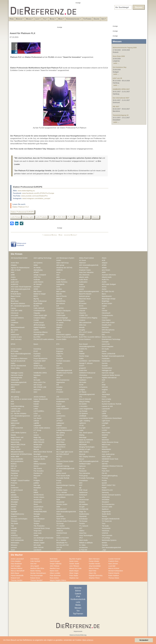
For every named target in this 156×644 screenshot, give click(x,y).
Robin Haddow (113, 575)
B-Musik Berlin (16, 294)
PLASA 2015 (60, 217)
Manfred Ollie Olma (37, 568)
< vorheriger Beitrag (49, 235)
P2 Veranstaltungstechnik (65, 468)
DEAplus (59, 325)
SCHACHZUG (39, 495)
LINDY (13, 425)
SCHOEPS (15, 497)
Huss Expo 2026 (119, 56)
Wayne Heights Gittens (58, 580)
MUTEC (59, 456)
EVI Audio (105, 349)
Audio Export (60, 279)
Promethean (83, 480)
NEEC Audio (106, 456)
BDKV (36, 296)
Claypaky (37, 313)
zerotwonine (83, 547)
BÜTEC (36, 306)
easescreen (15, 334)
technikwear (83, 519)
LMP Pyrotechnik (17, 428)
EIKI (103, 334)
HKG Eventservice (62, 380)
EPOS (13, 344)
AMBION (59, 270)
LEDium (13, 418)
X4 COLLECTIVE (62, 545)
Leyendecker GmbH (86, 418)
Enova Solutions (85, 339)
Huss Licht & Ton (40, 382)
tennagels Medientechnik (110, 519)
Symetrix (14, 516)
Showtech (105, 502)
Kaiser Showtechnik (41, 399)
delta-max (82, 325)
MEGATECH (60, 447)
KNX (12, 404)
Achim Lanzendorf (17, 559)
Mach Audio (106, 432)
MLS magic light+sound (64, 452)
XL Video (82, 545)
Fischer (59, 356)
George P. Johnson (86, 363)
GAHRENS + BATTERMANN (89, 361)
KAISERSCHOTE (62, 399)
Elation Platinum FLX (20, 207)
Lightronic (82, 423)
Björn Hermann (94, 559)
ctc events (59, 322)
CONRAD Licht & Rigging (88, 318)
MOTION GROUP (62, 454)
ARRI (104, 272)
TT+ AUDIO (60, 526)
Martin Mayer (74, 571)
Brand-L (82, 301)
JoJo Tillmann (74, 566)
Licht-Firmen (15, 217)
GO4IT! (81, 366)
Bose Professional (40, 301)
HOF (103, 380)
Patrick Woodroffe (17, 575)
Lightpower (60, 423)
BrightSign (105, 301)
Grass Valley (15, 368)
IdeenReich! (15, 385)
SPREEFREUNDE (40, 511)
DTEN (58, 332)
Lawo (58, 411)
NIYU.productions (17, 461)
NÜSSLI (14, 464)
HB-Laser (59, 375)
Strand (58, 514)
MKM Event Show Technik (43, 452)
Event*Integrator (107, 346)
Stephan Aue (73, 578)
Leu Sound (37, 418)
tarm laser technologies (19, 519)
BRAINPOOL (61, 301)
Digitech (59, 327)
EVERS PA (83, 349)
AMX (12, 272)
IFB (57, 385)
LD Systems (83, 413)
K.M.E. (104, 397)
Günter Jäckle (74, 563)
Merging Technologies (87, 447)
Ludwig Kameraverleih (64, 430)
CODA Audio (60, 315)
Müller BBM (15, 456)
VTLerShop (106, 538)
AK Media (37, 267)
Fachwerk (37, 354)
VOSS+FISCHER (62, 538)
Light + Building (84, 421)
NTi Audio (105, 461)
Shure (36, 504)
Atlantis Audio (106, 277)
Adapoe (104, 263)
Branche (25, 19)
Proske (104, 480)
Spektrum (105, 509)
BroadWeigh (38, 303)
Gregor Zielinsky (55, 563)
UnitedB (13, 528)
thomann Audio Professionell (66, 521)
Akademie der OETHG (64, 267)
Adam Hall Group (62, 263)
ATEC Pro (37, 277)
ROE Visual (83, 490)
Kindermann (60, 401)
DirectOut (105, 327)
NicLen (81, 459)
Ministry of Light (84, 449)
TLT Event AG (107, 521)
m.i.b (35, 432)
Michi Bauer (15, 573)
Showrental (60, 502)
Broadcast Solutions (18, 303)
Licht (50, 19)
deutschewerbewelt (17, 327)
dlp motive (14, 330)
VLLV (58, 535)
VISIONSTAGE (61, 533)
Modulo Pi (105, 452)
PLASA (70, 217)
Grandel (104, 366)
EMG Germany (16, 339)
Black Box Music (85, 299)
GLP (57, 366)
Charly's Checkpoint (63, 310)
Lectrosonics (60, 416)
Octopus (59, 464)
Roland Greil (15, 578)
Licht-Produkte (41, 217)
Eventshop (37, 349)
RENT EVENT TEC (108, 485)
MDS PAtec (60, 442)
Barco (104, 294)
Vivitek (36, 535)
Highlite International (109, 377)
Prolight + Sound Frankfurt (20, 480)
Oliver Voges (73, 573)
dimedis (82, 327)
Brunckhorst (60, 303)
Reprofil (59, 488)
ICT (103, 382)
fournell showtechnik (18, 361)
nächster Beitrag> (70, 235)
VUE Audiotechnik (17, 540)
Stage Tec (82, 511)
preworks (14, 478)
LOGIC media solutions (42, 428)
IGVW (81, 385)
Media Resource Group (110, 442)
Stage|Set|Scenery (17, 514)
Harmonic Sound (17, 375)
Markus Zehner (39, 440)
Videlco (81, 531)
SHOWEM (105, 499)
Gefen (13, 363)
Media (84, 19)
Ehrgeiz (81, 334)
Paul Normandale (36, 575)
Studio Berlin (106, 514)
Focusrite (59, 358)
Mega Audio (15, 447)
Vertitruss (59, 531)
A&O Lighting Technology (42, 258)
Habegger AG (106, 370)
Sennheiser (15, 499)
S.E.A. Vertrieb (61, 492)
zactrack (14, 547)
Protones (14, 483)
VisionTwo (82, 533)
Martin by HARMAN (86, 440)
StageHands (106, 511)
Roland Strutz (35, 578)
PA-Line (82, 468)
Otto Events (38, 468)
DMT (58, 330)
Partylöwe (14, 473)
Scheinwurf (83, 495)
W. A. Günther (61, 540)
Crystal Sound (39, 322)
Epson (36, 344)
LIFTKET (59, 421)
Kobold (36, 404)
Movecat (82, 454)
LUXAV (104, 430)
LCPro (58, 413)
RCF (80, 485)
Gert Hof (33, 563)
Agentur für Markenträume (20, 267)
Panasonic (83, 471)
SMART (13, 507)
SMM (58, 507)
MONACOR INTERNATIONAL (21, 454)
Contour (104, 318)
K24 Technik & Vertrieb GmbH (21, 399)
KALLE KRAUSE (85, 399)
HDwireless (83, 375)
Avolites (59, 289)
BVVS (81, 306)
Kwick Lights (60, 406)
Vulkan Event (38, 540)
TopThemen (116, 19)
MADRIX (105, 435)
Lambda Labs (15, 409)
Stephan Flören (94, 578)
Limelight (105, 423)
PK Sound (14, 475)
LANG (36, 409)
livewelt (59, 425)
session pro (38, 499)
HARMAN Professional (87, 373)
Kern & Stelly (106, 399)
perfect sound (61, 473)
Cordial (36, 320)
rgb (80, 488)
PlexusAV (37, 475)
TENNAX (14, 521)
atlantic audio (84, 277)
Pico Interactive (84, 473)
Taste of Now (61, 519)
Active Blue (15, 263)
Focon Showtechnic (40, 358)
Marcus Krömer (113, 568)
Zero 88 (59, 547)
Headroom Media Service (111, 375)
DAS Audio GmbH (108, 322)
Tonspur (36, 523)
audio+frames (38, 282)
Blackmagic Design (108, 299)
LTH (12, 430)
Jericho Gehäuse (40, 397)
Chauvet (82, 310)
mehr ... (116, 63)
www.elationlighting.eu (26, 191)
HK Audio (37, 380)
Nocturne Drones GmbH (64, 461)
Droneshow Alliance (41, 332)
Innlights (82, 389)
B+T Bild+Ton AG (108, 291)
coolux (13, 320)
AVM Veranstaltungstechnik (20, 289)
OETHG (104, 464)
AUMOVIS (14, 284)
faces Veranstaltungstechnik (21, 354)
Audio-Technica (61, 282)
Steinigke (37, 514)
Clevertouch (106, 313)
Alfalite (104, 267)
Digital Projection (40, 327)
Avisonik (82, 287)
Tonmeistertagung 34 (120, 115)
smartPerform (38, 507)
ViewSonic (105, 531)
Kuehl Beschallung (17, 406)
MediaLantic (38, 444)
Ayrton (104, 289)
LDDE (104, 413)
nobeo (36, 461)
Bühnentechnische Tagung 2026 (125, 47)
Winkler (104, 543)
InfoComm (37, 389)
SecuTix (82, 497)
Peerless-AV (38, 473)
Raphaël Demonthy (95, 575)
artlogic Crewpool (40, 275)
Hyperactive (60, 382)
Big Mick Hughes (75, 559)
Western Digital (39, 543)
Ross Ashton (54, 578)
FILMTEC (37, 356)
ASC (58, 275)
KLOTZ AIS (106, 401)
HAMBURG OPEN (40, 373)
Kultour (36, 406)
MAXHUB (105, 440)
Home (12, 19)
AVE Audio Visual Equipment (21, 287)
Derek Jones (73, 561)
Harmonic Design (108, 373)
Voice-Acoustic (107, 535)
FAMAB (81, 354)
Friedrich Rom (113, 561)
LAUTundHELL (39, 411)
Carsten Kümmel (114, 559)
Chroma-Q (14, 313)
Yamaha (105, 545)
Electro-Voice (106, 337)
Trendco (82, 523)
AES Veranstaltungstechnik (88, 265)
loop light (82, 428)
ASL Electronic (84, 275)
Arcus (58, 272)
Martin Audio (60, 440)
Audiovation (83, 282)
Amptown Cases (85, 270)
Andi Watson (34, 559)
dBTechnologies (39, 325)
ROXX (13, 492)
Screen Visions (39, 497)
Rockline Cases (61, 490)
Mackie (13, 435)
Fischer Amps (84, 356)
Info (141, 19)
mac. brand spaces (86, 432)
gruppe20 (82, 368)
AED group (60, 265)
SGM (58, 499)
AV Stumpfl (37, 284)
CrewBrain (14, 322)
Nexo (58, 459)
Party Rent (105, 471)
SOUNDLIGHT (61, 509)
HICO (58, 377)
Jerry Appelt (34, 566)
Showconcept (84, 499)
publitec (36, 483)
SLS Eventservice (108, 504)
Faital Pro (59, 354)
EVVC (36, 351)
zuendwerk (37, 550)
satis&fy (13, 495)
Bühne (72, 19)
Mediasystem (61, 444)
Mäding (81, 435)
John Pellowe (54, 566)
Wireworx (14, 545)
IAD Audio (82, 382)
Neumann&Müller (17, 459)
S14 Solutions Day (119, 67)
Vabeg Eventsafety (63, 528)
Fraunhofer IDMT (40, 361)
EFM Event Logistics (63, 334)
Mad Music (60, 435)
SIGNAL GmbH (61, 504)
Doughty (82, 330)
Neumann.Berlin (39, 459)
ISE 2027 (116, 106)
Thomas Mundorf (36, 580)
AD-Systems (38, 263)
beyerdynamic (107, 296)
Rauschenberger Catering (65, 485)
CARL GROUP (39, 308)
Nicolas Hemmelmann (38, 573)
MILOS (58, 449)
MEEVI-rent (106, 444)
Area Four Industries (86, 272)
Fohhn (81, 358)
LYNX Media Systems (18, 432)
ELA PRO (37, 337)
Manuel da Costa (75, 568)
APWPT (36, 272)
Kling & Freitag (84, 401)
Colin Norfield (35, 561)
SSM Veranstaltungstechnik (66, 511)
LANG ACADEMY (62, 409)
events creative (16, 349)
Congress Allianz (40, 318)
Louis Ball (111, 566)
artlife (13, 275)
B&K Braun (37, 291)
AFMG (104, 265)
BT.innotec (83, 303)
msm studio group (108, 454)
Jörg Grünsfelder (95, 566)
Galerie (129, 19)
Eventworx (60, 349)
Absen (104, 258)
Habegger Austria (17, 373)
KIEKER (36, 401)
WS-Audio (37, 545)
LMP (103, 425)
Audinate (37, 279)
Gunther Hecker (94, 563)
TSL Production (39, 526)
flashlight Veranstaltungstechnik (113, 356)
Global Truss (38, 366)
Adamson (82, 263)
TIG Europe (83, 521)
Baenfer (59, 294)
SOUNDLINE (83, 509)
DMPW (36, 330)
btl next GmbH (107, 303)
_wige (104, 550)
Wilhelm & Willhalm (86, 543)
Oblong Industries (40, 464)
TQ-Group (59, 523)
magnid (59, 437)
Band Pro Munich (85, 294)
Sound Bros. (38, 509)
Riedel (104, 488)
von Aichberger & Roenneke (43, 538)
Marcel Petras (94, 568)
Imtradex (59, 387)
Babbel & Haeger (40, 294)
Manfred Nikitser (16, 568)
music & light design (41, 456)
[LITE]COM (83, 550)
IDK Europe (38, 385)
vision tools (37, 533)
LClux (36, 413)
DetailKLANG (106, 325)
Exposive (59, 351)
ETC (57, 344)
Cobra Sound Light (40, 315)
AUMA (104, 282)
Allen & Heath (16, 270)
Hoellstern (82, 380)
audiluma (14, 279)
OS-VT (13, 468)
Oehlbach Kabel (84, 464)
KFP (12, 401)
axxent (81, 289)
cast (103, 308)
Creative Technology (63, 320)
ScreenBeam (61, 497)
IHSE (104, 385)
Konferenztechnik (100, 19)
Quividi (104, 483)
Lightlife (36, 423)
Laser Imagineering (86, 409)
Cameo (13, 308)
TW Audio (105, 526)
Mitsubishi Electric (17, 452)
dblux (13, 325)
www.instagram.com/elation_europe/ (36, 198)
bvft (57, 306)
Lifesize (36, 421)
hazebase (37, 375)
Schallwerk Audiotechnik (65, 495)
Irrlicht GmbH (15, 392)
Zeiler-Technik (39, 547)
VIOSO (13, 533)
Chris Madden (16, 561)
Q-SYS (58, 483)
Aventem (37, 287)
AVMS (36, 289)
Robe (35, 490)
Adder (36, 265)
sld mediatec (83, 504)
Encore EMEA (61, 339)
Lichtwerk (14, 421)
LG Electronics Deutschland (112, 418)
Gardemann (106, 361)
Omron (36, 466)
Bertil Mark (53, 559)
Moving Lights (28, 217)
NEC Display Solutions (87, 456)
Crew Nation (106, 320)
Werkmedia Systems (109, 540)
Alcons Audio (83, 267)
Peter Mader (73, 575)
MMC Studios (84, 452)
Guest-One (83, 370)
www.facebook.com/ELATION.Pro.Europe (38, 193)
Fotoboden (105, 358)
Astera (13, 277)
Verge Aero (37, 531)
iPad (78, 596)
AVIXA (104, 287)
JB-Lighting (15, 397)
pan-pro (59, 471)
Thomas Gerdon (16, 580)
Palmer (104, 468)
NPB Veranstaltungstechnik (88, 461)
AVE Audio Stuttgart (109, 284)
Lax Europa (83, 411)
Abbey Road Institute (86, 258)
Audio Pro (105, 279)
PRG (35, 478)
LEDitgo (104, 416)
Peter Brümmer (55, 575)
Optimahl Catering (62, 466)
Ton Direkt (14, 523)
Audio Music (83, 279)
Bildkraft (59, 299)
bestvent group (84, 296)
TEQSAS (37, 521)
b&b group (14, 291)
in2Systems (83, 387)
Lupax (81, 430)
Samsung (105, 492)
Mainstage (82, 437)
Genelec (59, 363)
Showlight (14, 502)
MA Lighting (60, 432)
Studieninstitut (84, 514)
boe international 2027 (121, 98)
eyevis (104, 351)
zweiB (58, 550)
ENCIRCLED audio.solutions (44, 339)
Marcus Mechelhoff (17, 571)
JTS (80, 397)
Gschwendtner (107, 368)
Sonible (13, 509)
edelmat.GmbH (39, 334)
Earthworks (106, 332)
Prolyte (58, 480)
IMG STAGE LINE (40, 387)
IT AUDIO (59, 392)
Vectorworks (106, 528)
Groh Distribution (40, 368)
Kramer (59, 404)
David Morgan (55, 561)
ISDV (35, 392)
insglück (105, 389)
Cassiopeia (83, 308)
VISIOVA (105, 533)
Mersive (104, 447)
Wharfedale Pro (61, 543)
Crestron (82, 320)
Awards (87, 217)
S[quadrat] (82, 516)
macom (36, 435)
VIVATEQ (14, 535)
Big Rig (36, 299)
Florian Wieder (94, 561)
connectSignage (62, 318)
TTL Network (83, 526)
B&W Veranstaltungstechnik (89, 291)
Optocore (82, 466)
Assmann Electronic (109, 275)
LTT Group (37, 430)
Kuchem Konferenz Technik (111, 404)
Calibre (104, 306)
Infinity (13, 389)
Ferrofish (14, 356)
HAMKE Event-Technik (64, 373)
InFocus (59, 389)
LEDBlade (82, 416)
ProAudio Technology (86, 478)
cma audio (14, 315)
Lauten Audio (15, 411)
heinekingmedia (16, 377)
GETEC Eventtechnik (18, 366)
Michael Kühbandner (115, 571)
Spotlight (14, 511)
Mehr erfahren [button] (87, 640)
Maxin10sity (15, 442)
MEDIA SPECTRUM (18, 444)
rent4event (14, 488)
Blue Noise (15, 301)
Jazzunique (106, 394)
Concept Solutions (17, 318)
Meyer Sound (15, 449)
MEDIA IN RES (84, 442)
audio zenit (15, 282)
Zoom (13, 550)
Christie (104, 310)
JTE (57, 397)
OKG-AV (14, 466)
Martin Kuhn (54, 571)
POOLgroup (83, 475)
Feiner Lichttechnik (108, 354)
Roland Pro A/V (107, 490)
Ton (61, 19)
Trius (103, 523)
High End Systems (85, 377)
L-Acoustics (83, 406)
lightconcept (15, 423)
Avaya (81, 284)
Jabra (104, 392)
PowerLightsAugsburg (109, 475)
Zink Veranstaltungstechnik (111, 547)
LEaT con (37, 416)
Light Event (106, 421)
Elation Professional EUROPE (22, 212)
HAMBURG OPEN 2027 (121, 89)
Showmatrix (38, 502)
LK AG (81, 425)
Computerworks (107, 315)
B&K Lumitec (61, 291)
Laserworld (106, 409)
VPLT (81, 538)
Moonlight (37, 454)
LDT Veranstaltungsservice (20, 416)
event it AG (106, 344)
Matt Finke (92, 571)
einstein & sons (16, 337)
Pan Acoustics (39, 471)
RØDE (36, 492)
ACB (103, 260)
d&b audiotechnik (85, 322)
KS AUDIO (83, 404)
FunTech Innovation (63, 361)
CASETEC (60, 308)
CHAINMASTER (39, 310)
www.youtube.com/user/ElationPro (34, 196)
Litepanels (37, 425)
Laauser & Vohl (107, 406)
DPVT (13, 332)
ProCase (105, 478)
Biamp (13, 299)
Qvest (13, 485)
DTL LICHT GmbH (85, 332)
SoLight (81, 507)
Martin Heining (35, 571)
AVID (58, 287)
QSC (81, 483)
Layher (104, 411)
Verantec (14, 531)
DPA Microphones (108, 330)
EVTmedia (14, 351)
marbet (104, 437)
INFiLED (105, 387)
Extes (81, 351)
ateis (58, 277)
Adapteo (14, 265)
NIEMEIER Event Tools (110, 459)
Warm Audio (83, 540)
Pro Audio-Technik (62, 478)
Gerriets (104, 363)
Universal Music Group (42, 528)
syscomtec (60, 516)
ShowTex (14, 504)
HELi (35, 377)
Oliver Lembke (55, 573)
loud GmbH (106, 428)
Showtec (82, 502)
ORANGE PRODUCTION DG (112, 466)
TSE (12, 526)
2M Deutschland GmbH (19, 258)
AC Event (82, 260)
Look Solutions (61, 428)
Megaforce (37, 447)
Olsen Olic (92, 573)
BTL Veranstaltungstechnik (20, 306)
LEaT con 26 (117, 78)
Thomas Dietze (113, 578)
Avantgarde (60, 284)
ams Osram (106, 270)
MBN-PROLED (39, 442)
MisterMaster (106, 449)
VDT (80, 528)
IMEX (13, 387)
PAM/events (15, 471)
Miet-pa (36, 449)
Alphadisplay (38, 270)
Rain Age (37, 485)
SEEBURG (106, 497)
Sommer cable (107, 507)
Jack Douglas (15, 566)
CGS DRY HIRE (16, 310)
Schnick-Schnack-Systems (111, 495)
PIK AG (104, 473)
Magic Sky (37, 437)
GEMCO (37, 363)
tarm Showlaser (39, 519)
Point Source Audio (63, 475)
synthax (36, 516)
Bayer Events (15, 296)
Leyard (58, 418)
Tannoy (104, 516)
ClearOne (82, 313)
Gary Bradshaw (16, 563)
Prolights (37, 480)
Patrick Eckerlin (113, 573)
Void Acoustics (16, 538)
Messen (38, 19)
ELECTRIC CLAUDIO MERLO (90, 337)
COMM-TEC (83, 315)
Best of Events (61, 296)
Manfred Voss (55, 568)
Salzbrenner (83, 492)
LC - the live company (18, 413)
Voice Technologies (86, 535)
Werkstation (15, 543)
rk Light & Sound (17, 490)
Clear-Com (60, 313)
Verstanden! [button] (143, 640)
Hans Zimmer (113, 563)
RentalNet (37, 488)
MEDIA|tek (83, 444)
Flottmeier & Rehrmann (19, 358)
